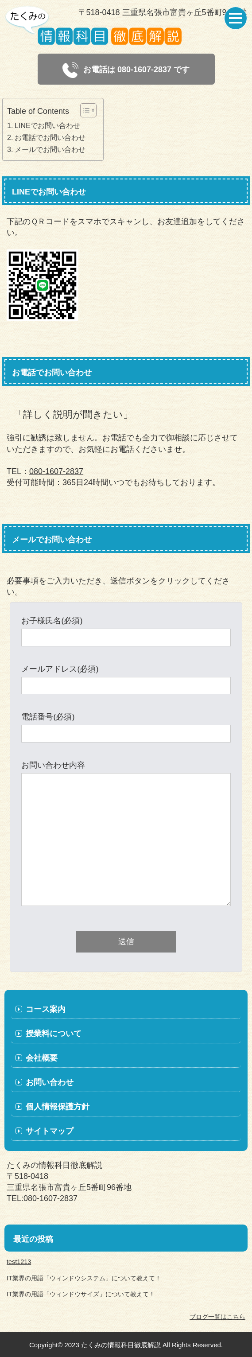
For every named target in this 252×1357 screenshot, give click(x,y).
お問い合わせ (50, 1082)
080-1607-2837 (56, 471)
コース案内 (46, 1009)
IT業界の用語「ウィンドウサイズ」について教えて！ (81, 1294)
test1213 (19, 1261)
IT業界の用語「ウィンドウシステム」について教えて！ (84, 1278)
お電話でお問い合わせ (50, 137)
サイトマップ (50, 1131)
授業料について (53, 1033)
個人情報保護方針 (57, 1106)
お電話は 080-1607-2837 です (126, 70)
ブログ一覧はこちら (217, 1316)
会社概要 (42, 1058)
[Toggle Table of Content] (84, 110)
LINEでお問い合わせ (47, 125)
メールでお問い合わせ (50, 149)
